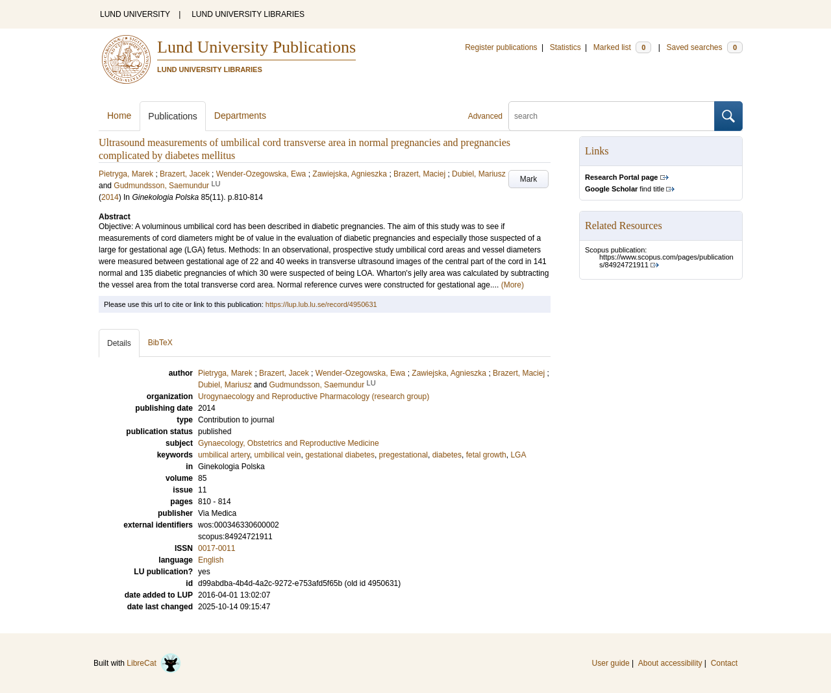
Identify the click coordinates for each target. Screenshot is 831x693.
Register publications (501, 47)
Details (119, 343)
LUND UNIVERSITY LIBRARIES (248, 14)
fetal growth (486, 454)
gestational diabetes (340, 454)
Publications (172, 116)
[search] (611, 116)
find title (624, 189)
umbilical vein (277, 454)
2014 (110, 197)
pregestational (403, 454)
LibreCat (154, 663)
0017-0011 (216, 548)
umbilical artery (224, 454)
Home (119, 115)
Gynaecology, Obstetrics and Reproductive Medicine (288, 443)
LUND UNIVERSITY (135, 14)
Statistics (565, 47)
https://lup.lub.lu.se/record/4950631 (321, 304)
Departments (240, 115)
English (210, 560)
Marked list (622, 47)
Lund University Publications (256, 47)
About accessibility (670, 663)
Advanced (485, 116)
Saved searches (704, 47)
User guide (611, 663)
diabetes (447, 454)
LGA (518, 454)
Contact (724, 663)
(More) (512, 284)
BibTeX (160, 342)
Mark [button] (529, 179)
